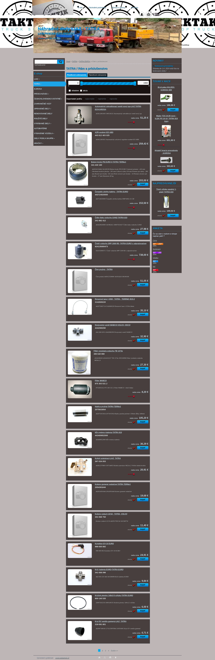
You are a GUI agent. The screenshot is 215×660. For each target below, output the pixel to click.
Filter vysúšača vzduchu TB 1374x (108, 351)
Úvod (68, 61)
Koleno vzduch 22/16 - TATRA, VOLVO (111, 514)
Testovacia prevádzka (163, 66)
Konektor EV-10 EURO (104, 544)
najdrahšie (102, 99)
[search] (60, 62)
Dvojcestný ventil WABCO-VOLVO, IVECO (112, 325)
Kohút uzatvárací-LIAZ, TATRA (108, 458)
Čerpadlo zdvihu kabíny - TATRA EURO (111, 192)
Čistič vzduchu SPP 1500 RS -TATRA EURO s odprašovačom (120, 244)
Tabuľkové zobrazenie (97, 75)
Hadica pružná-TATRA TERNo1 (108, 407)
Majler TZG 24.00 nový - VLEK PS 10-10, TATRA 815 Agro (166, 118)
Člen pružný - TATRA (104, 269)
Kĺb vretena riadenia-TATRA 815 (108, 433)
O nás (80, 7)
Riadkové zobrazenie (76, 75)
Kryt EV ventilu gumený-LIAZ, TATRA (111, 621)
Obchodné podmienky (97, 7)
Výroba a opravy (118, 7)
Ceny (155, 241)
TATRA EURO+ (84, 61)
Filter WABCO (101, 381)
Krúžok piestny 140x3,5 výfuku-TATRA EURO (114, 596)
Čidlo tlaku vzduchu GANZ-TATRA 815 (111, 218)
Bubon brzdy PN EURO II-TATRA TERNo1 (108, 162)
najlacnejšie (89, 99)
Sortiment (157, 249)
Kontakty (134, 7)
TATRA (74, 61)
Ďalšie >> (114, 650)
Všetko (155, 258)
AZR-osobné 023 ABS (104, 132)
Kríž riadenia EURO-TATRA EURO (109, 570)
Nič (154, 267)
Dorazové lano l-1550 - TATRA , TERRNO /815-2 (115, 299)
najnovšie (113, 99)
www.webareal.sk (62, 658)
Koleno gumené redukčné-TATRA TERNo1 (113, 484)
